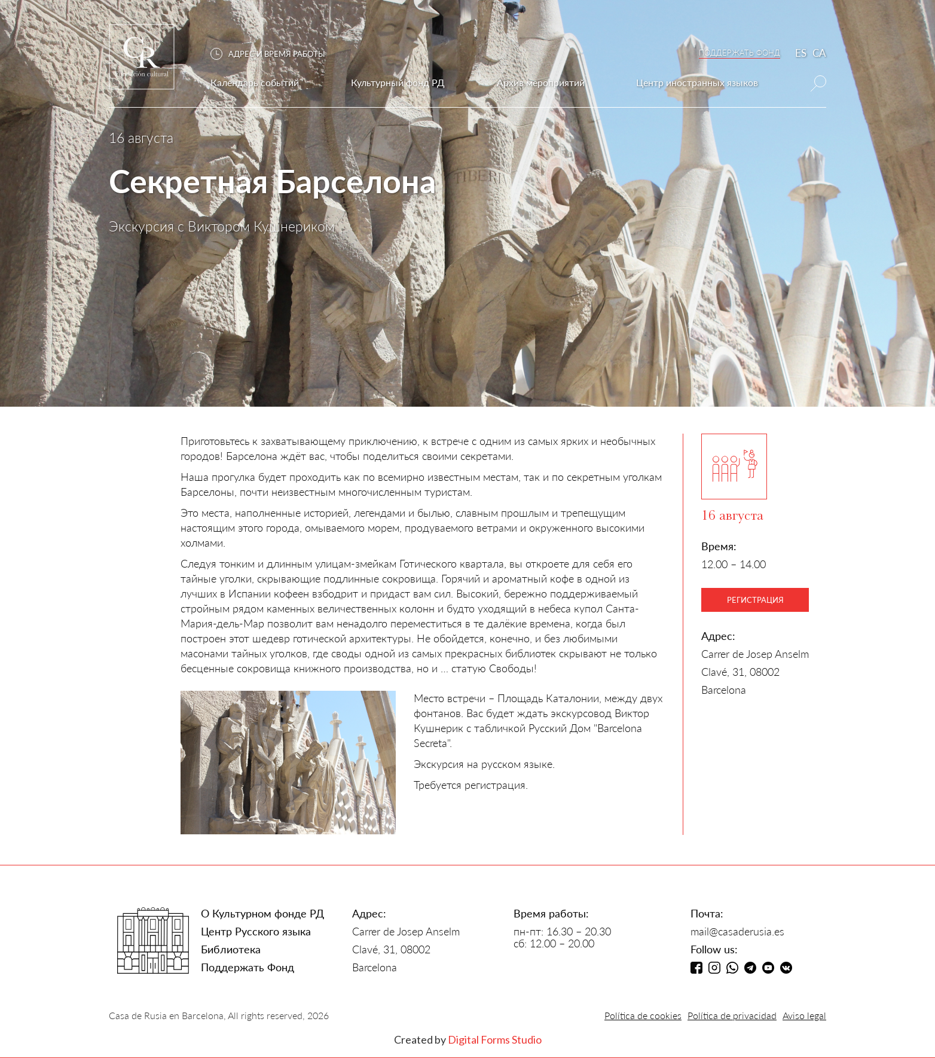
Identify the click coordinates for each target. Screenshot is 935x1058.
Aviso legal (804, 1015)
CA (819, 53)
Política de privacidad (732, 1015)
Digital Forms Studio (495, 1039)
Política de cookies (643, 1015)
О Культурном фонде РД (262, 913)
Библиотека (231, 949)
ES (800, 53)
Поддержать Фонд (247, 967)
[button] (273, 54)
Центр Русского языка (256, 931)
